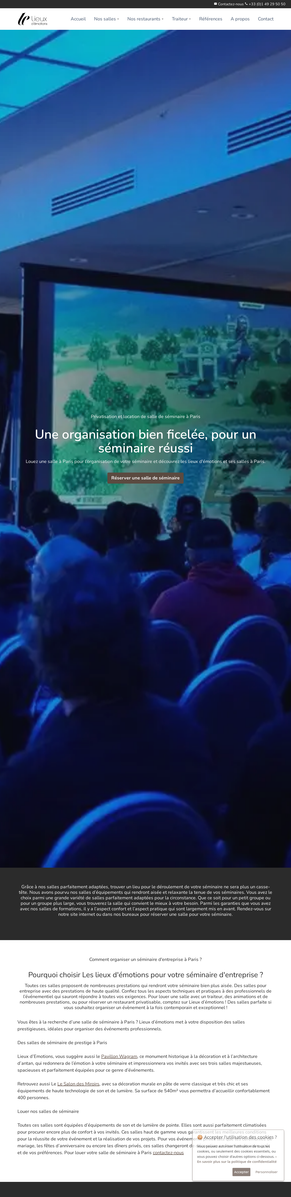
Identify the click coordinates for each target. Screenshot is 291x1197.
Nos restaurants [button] (143, 19)
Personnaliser (266, 1172)
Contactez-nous (231, 4)
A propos (240, 19)
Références (210, 19)
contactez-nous (168, 1153)
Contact (266, 19)
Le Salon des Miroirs (78, 1084)
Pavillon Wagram (119, 1056)
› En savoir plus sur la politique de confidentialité (237, 1159)
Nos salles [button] (105, 19)
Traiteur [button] (180, 19)
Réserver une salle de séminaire (145, 478)
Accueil (78, 19)
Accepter (241, 1172)
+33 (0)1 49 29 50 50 (267, 4)
